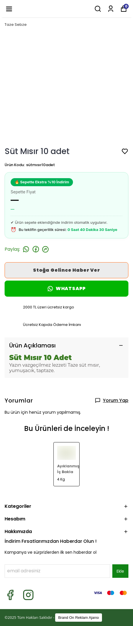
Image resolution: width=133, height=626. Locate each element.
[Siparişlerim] (110, 8)
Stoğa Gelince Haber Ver (66, 270)
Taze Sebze (16, 24)
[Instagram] (28, 594)
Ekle (120, 571)
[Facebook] (10, 594)
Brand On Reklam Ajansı (78, 617)
